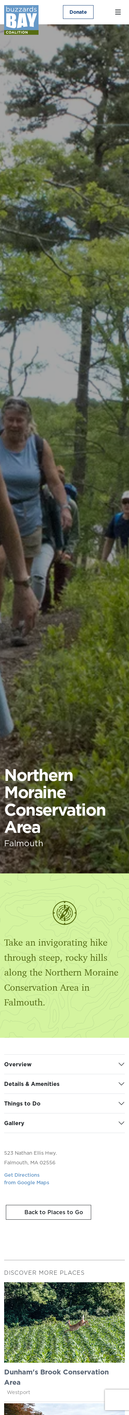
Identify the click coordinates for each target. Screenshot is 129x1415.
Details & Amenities (32, 1084)
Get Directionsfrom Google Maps (26, 1179)
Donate (78, 12)
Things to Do (22, 1103)
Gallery (14, 1123)
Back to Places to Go (53, 1212)
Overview (18, 1064)
